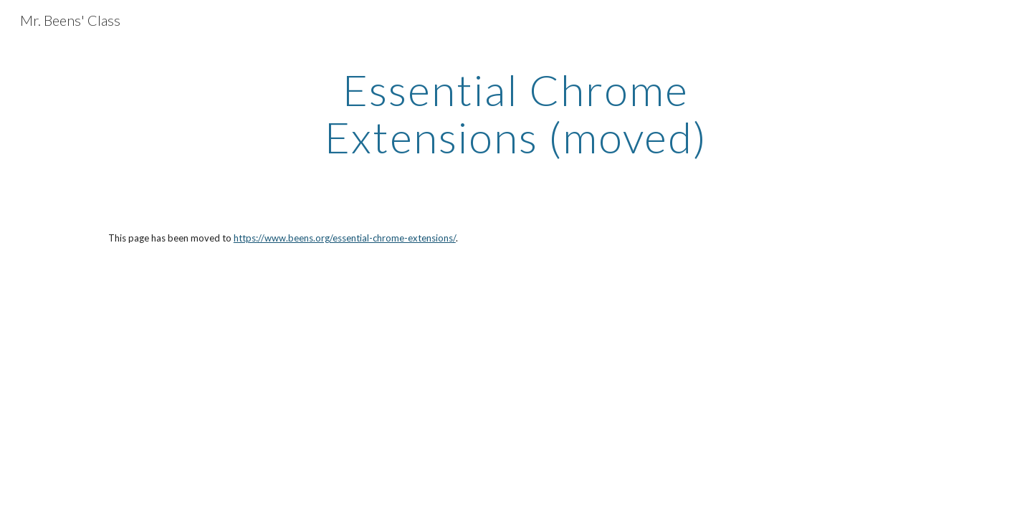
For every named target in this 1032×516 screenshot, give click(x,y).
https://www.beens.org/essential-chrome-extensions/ (345, 238)
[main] (516, 113)
